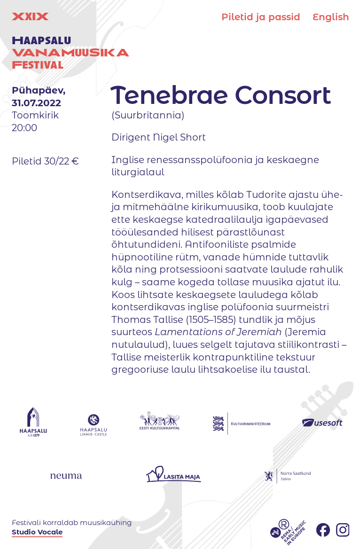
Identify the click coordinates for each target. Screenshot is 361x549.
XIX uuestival (70, 40)
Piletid (260, 17)
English (331, 17)
